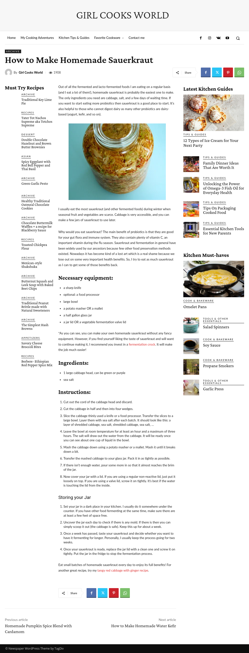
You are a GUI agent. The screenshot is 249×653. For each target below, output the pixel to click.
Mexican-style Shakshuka (31, 265)
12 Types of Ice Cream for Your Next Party (212, 142)
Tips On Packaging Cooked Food (218, 207)
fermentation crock (142, 344)
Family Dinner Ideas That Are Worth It (219, 163)
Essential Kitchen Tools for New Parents (222, 228)
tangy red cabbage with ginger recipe (122, 570)
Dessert (28, 134)
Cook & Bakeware (198, 298)
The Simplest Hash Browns (34, 327)
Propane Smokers (217, 363)
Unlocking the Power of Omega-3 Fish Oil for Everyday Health (222, 186)
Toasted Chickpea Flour (34, 246)
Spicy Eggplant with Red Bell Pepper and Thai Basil (36, 165)
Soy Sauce (211, 342)
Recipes (27, 112)
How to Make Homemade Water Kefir (143, 625)
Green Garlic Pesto (34, 183)
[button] (238, 38)
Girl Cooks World (31, 72)
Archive (13, 51)
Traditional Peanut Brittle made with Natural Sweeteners (35, 306)
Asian (26, 156)
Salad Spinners (215, 324)
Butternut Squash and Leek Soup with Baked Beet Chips (37, 284)
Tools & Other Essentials (215, 317)
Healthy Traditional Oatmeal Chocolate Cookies (35, 204)
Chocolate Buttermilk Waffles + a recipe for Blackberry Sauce (37, 226)
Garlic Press (212, 386)
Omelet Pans (193, 304)
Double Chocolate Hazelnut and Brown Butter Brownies (36, 143)
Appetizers (30, 337)
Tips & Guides (194, 134)
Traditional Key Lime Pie (36, 101)
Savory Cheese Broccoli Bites (31, 345)
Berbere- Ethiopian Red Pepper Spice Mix (37, 363)
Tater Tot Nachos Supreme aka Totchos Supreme (36, 121)
